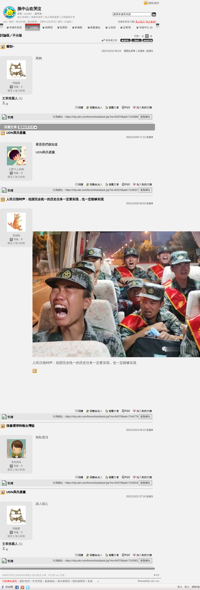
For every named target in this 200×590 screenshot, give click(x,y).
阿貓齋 (16, 83)
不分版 (17, 35)
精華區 (47, 27)
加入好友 (20, 90)
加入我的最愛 (52, 17)
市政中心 (144, 27)
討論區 (32, 27)
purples (28, 13)
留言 (10, 90)
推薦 (149, 50)
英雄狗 (16, 235)
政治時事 (32, 21)
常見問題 (37, 581)
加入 (187, 586)
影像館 (77, 27)
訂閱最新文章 (68, 17)
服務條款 (50, 581)
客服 (90, 581)
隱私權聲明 (78, 581)
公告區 (110, 27)
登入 (179, 586)
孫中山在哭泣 (29, 9)
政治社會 (20, 21)
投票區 (62, 27)
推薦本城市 (37, 17)
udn (5, 21)
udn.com (154, 581)
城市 (11, 21)
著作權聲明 (63, 581)
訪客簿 (125, 27)
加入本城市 (23, 17)
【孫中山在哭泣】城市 (50, 21)
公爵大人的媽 (16, 169)
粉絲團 (9, 586)
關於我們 (25, 581)
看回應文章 (109, 40)
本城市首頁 (14, 27)
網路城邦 (153, 3)
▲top (156, 574)
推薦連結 (94, 27)
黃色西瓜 (16, 462)
